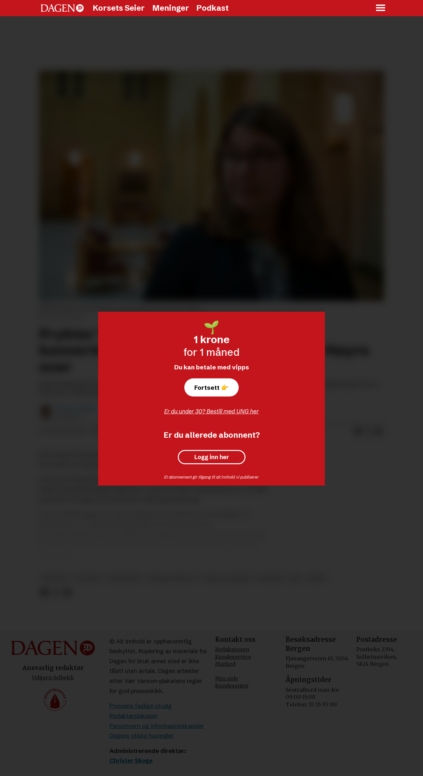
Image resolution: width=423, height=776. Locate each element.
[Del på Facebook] (358, 431)
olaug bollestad (226, 578)
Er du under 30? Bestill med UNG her (211, 411)
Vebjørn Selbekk (53, 677)
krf (295, 578)
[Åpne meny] (381, 8)
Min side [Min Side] (226, 678)
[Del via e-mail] (378, 431)
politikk (87, 578)
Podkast (212, 8)
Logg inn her (211, 457)
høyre (316, 578)
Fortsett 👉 (211, 387)
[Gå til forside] (62, 8)
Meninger (170, 8)
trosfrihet (123, 578)
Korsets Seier (119, 8)
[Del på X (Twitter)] (368, 431)
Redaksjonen (232, 649)
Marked (225, 664)
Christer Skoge (131, 760)
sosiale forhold (171, 578)
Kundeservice (233, 657)
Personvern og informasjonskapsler (156, 726)
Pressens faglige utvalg (140, 706)
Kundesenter (232, 685)
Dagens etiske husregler (141, 735)
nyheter (269, 578)
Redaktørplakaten (133, 716)
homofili (55, 578)
